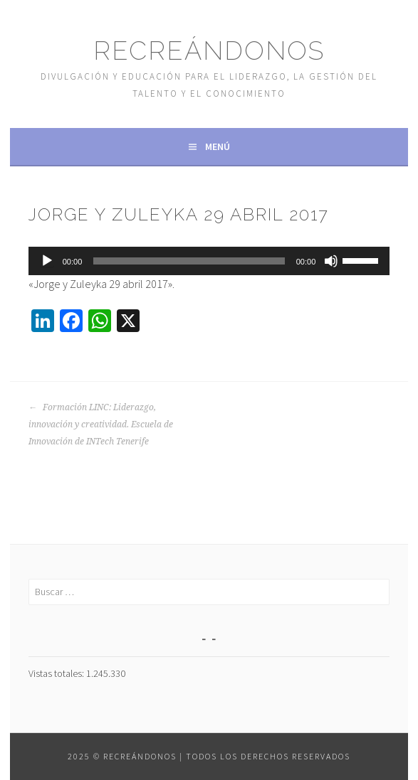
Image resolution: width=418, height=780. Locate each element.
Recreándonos (209, 50)
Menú (217, 146)
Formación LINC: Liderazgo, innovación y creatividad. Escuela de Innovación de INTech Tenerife (100, 424)
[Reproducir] (47, 261)
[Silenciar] (331, 261)
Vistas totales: (57, 673)
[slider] (188, 261)
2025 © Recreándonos (122, 756)
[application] (209, 261)
